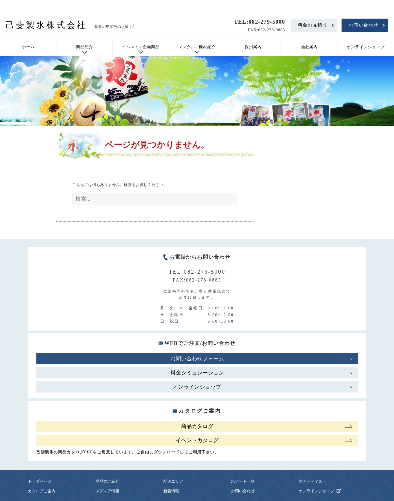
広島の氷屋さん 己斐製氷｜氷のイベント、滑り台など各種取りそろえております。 (157, 57)
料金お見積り (313, 25)
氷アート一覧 (243, 481)
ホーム (28, 47)
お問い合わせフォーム (197, 359)
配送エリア (173, 481)
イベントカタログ (197, 440)
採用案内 (253, 47)
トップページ (40, 481)
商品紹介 (84, 47)
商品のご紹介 (107, 481)
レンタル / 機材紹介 (197, 47)
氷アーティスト (312, 481)
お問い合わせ (363, 25)
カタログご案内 (42, 491)
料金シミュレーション (197, 373)
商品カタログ (197, 426)
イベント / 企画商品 (141, 47)
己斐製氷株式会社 (46, 25)
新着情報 (171, 491)
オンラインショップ (366, 47)
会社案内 (309, 47)
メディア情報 (107, 491)
